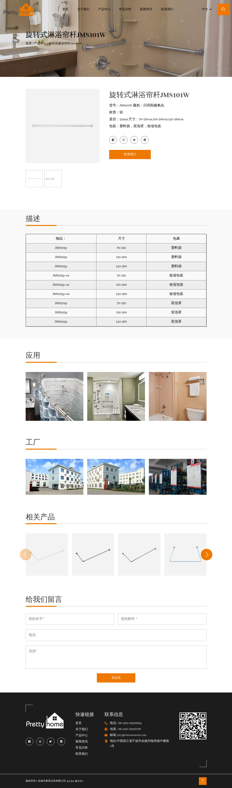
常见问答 (125, 9)
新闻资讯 (146, 9)
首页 (65, 9)
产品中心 (104, 9)
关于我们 (83, 9)
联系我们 (167, 9)
